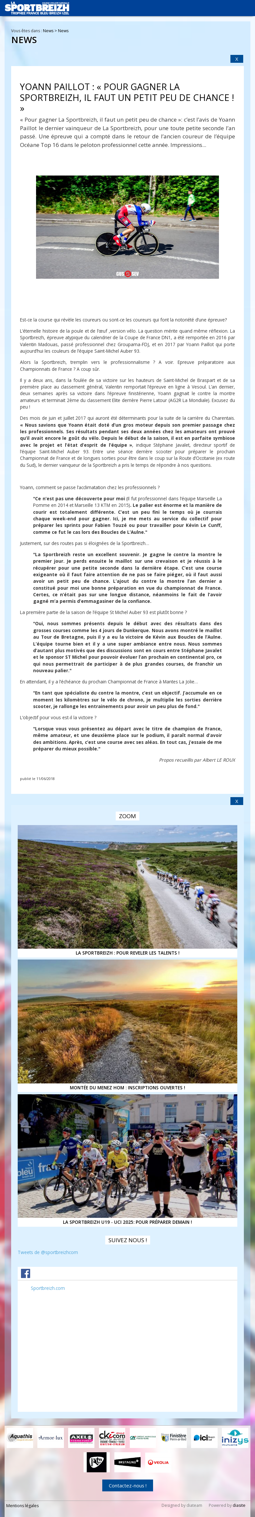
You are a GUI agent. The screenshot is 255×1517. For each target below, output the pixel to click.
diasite (239, 1505)
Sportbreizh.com (48, 1288)
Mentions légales (22, 1505)
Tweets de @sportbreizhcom (48, 1252)
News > (50, 31)
